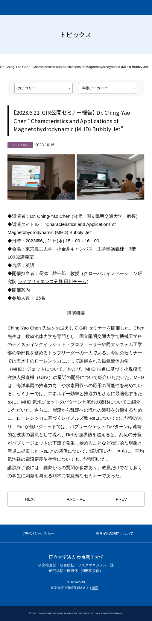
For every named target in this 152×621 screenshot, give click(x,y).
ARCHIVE (76, 499)
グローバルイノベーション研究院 (38, 7)
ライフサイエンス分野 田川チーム (52, 281)
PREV (121, 499)
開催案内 (21, 289)
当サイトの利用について (114, 533)
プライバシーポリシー (38, 533)
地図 (95, 588)
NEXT (30, 499)
